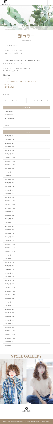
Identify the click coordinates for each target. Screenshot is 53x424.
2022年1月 (9, 327)
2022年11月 (10, 291)
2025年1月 (9, 197)
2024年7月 (9, 219)
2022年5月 (9, 312)
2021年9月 (9, 341)
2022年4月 (9, 316)
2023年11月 (10, 248)
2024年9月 (9, 211)
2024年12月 (10, 201)
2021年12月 (10, 331)
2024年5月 (9, 226)
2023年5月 (9, 269)
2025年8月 (9, 172)
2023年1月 (9, 284)
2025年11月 (10, 161)
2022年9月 (9, 298)
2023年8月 (9, 258)
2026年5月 (9, 139)
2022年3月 (9, 320)
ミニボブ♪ (8, 78)
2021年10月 (10, 338)
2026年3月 (9, 146)
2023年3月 (9, 276)
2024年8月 (9, 215)
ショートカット (15, 100)
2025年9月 (9, 168)
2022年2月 (9, 323)
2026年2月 (9, 150)
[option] (13, 381)
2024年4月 (9, 229)
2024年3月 (9, 233)
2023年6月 (9, 266)
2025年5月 (9, 183)
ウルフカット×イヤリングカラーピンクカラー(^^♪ (20, 81)
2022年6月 (9, 309)
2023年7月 (9, 262)
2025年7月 (9, 175)
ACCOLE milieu (9, 114)
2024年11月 (10, 204)
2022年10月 (10, 294)
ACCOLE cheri (9, 111)
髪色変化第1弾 (9, 87)
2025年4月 (9, 186)
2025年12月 (10, 157)
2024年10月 (10, 208)
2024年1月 (9, 240)
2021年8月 (9, 345)
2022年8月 (9, 302)
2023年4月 (9, 273)
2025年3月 (9, 190)
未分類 (29, 40)
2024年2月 (9, 237)
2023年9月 (9, 255)
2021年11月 (10, 334)
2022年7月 (9, 305)
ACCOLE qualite (9, 118)
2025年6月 (9, 179)
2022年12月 (10, 287)
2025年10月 (10, 165)
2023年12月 (10, 244)
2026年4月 (9, 143)
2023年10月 (10, 251)
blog (6, 122)
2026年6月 (9, 136)
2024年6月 (9, 222)
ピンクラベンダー (38, 100)
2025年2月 (9, 193)
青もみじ (8, 84)
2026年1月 (9, 154)
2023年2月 (9, 280)
